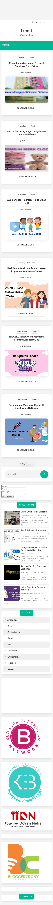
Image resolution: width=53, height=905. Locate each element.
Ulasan (31, 58)
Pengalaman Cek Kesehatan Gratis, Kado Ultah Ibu (34, 549)
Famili (21, 58)
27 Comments (26, 346)
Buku (9, 627)
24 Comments (26, 72)
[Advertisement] (26, 10)
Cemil (26, 30)
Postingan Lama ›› (26, 464)
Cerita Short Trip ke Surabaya (34, 512)
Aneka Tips (22, 126)
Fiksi (9, 645)
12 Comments (26, 209)
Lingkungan (13, 657)
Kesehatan (31, 263)
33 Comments (26, 414)
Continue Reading (26, 108)
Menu (6, 45)
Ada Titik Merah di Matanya (33, 531)
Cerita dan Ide (22, 331)
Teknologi (11, 664)
